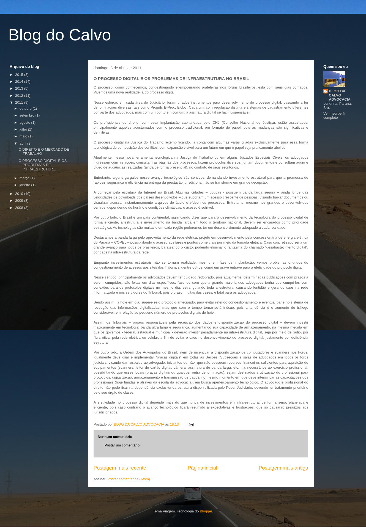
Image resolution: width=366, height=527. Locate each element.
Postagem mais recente (120, 468)
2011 (19, 102)
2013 (19, 88)
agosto (25, 122)
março (25, 178)
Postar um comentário (122, 445)
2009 (19, 200)
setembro (27, 115)
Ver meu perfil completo (334, 115)
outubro (26, 108)
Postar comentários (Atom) (129, 479)
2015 (19, 75)
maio (24, 136)
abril (23, 143)
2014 (19, 81)
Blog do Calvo (59, 35)
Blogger (206, 511)
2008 (19, 208)
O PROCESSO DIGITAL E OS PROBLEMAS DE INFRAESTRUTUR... (42, 165)
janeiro (25, 185)
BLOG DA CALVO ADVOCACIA (340, 95)
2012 (19, 95)
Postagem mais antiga (283, 468)
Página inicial (202, 468)
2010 (19, 194)
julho (24, 129)
